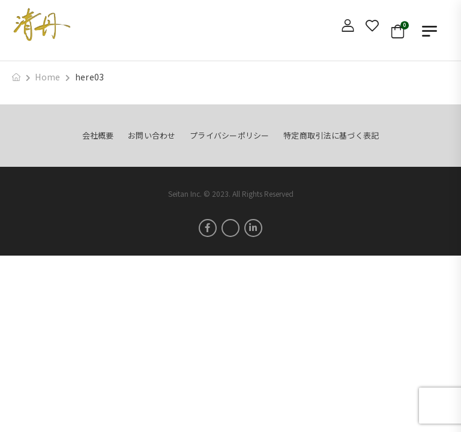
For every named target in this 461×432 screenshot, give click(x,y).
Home (47, 77)
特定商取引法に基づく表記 (331, 135)
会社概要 (98, 135)
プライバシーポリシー (230, 135)
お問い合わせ (152, 135)
